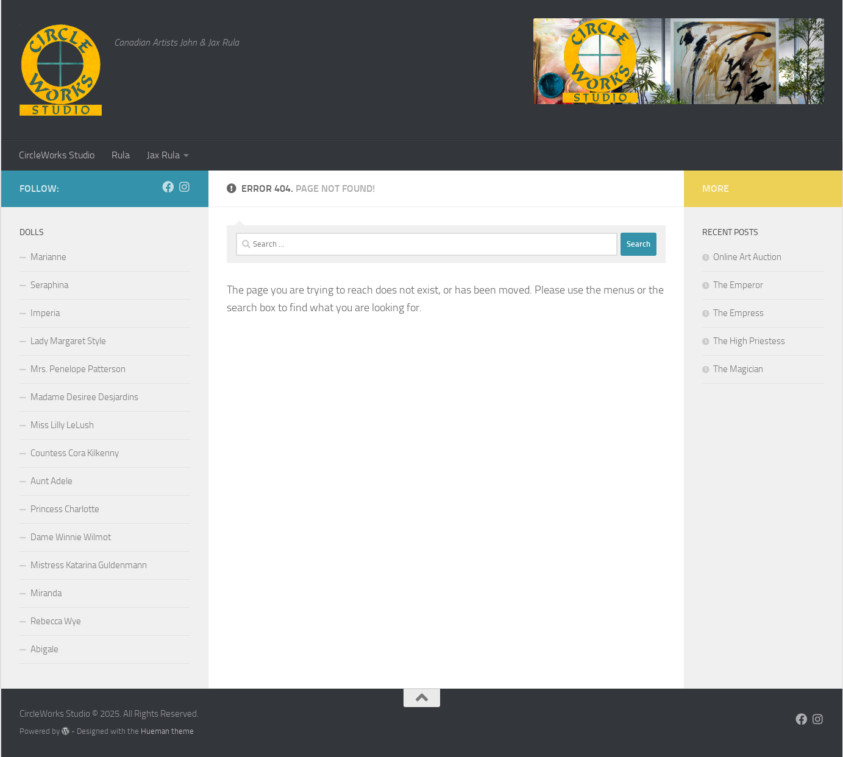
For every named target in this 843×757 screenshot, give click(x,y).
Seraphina (49, 285)
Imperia (45, 313)
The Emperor (738, 285)
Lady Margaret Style (68, 341)
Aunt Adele (51, 481)
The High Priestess (749, 341)
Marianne (48, 257)
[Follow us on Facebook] (168, 186)
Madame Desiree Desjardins (84, 397)
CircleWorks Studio (56, 155)
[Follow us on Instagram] (184, 186)
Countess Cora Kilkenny (74, 453)
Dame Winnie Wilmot (70, 537)
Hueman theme (167, 731)
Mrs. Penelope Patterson (78, 369)
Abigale (44, 649)
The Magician (738, 369)
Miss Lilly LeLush (62, 425)
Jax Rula (163, 155)
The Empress (738, 313)
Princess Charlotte (64, 509)
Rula (121, 155)
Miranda (46, 593)
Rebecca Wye (55, 621)
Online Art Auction (747, 257)
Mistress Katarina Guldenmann (88, 565)
